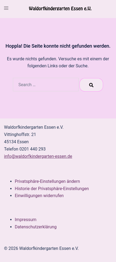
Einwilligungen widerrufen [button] (39, 195)
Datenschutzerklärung (36, 226)
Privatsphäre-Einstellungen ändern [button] (47, 181)
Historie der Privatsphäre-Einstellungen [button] (52, 188)
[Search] (91, 85)
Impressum (26, 219)
